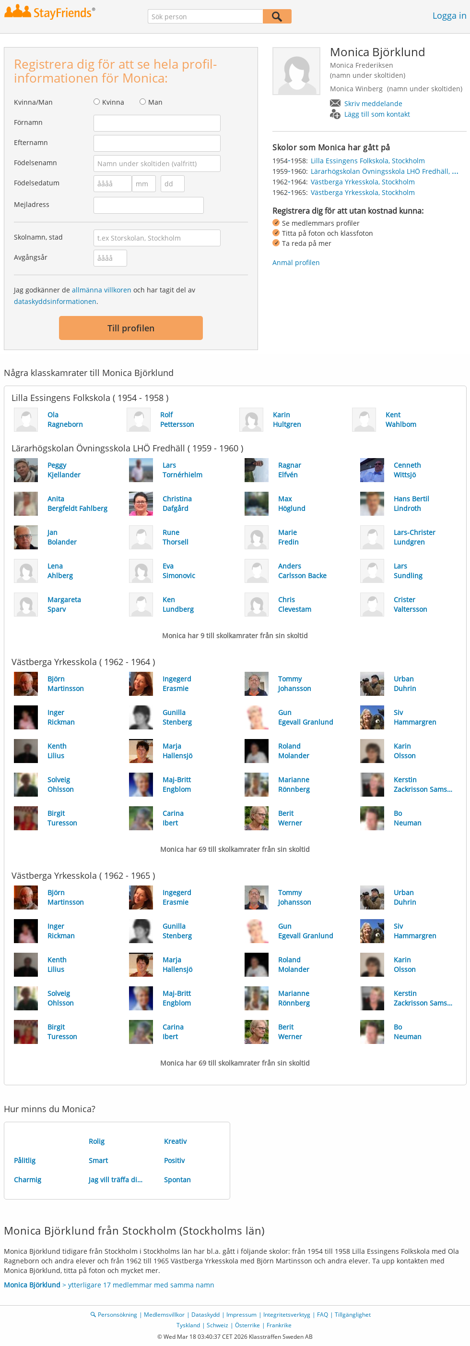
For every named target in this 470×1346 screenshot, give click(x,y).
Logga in (450, 15)
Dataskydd (205, 1314)
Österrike (247, 1325)
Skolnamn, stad (38, 237)
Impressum (241, 1314)
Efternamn (31, 142)
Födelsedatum (36, 182)
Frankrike (279, 1325)
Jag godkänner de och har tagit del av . (104, 295)
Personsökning (117, 1314)
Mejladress (31, 204)
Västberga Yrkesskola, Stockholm (363, 181)
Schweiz (217, 1325)
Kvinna (113, 102)
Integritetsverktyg (286, 1314)
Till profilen (130, 328)
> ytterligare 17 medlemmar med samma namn (109, 1284)
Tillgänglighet (353, 1314)
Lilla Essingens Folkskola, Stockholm (368, 160)
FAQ (322, 1314)
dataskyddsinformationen (55, 301)
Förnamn (28, 122)
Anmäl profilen (296, 262)
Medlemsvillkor (164, 1314)
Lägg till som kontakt (377, 114)
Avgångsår (30, 257)
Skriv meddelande (373, 103)
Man (155, 102)
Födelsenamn (35, 162)
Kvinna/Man (33, 102)
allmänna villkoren (101, 289)
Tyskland (188, 1325)
